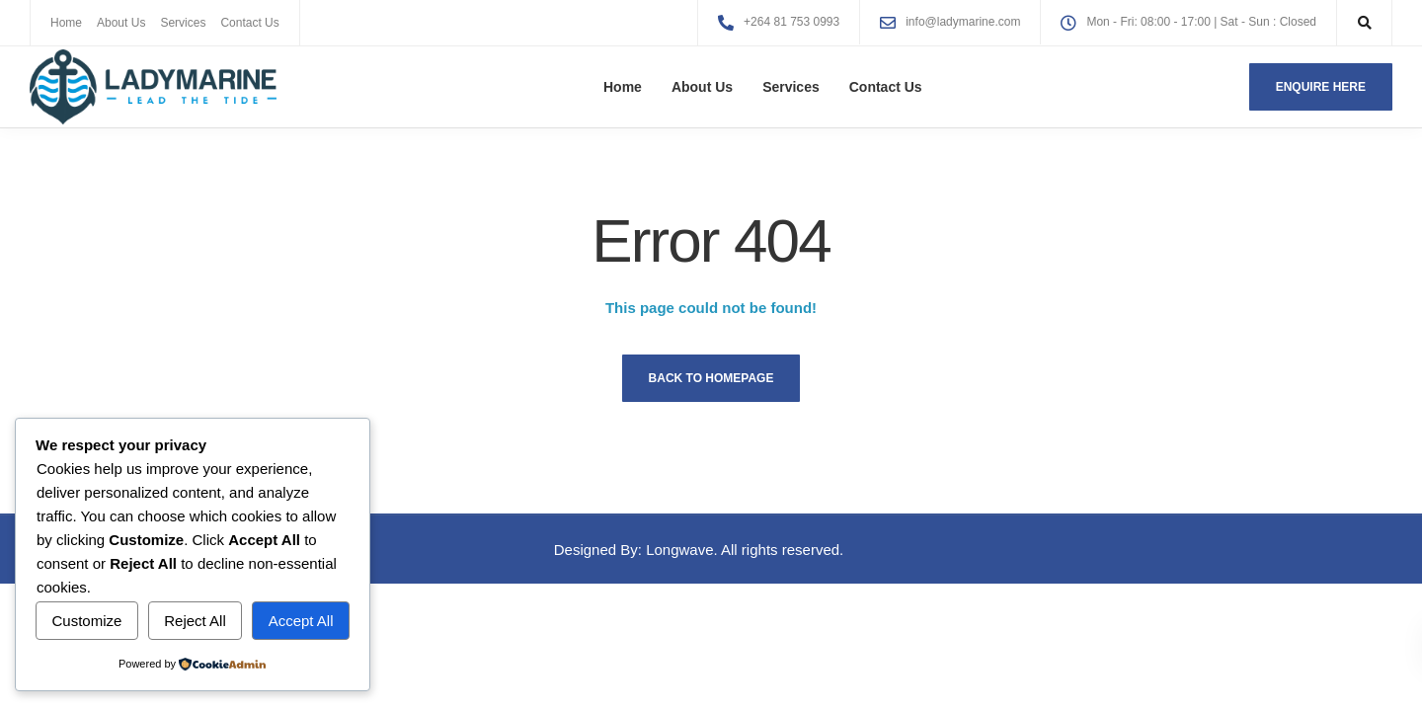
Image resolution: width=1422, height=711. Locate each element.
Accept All (301, 620)
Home (66, 23)
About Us (121, 23)
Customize (86, 620)
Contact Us (249, 23)
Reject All (195, 620)
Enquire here (1321, 87)
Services (182, 23)
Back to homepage (711, 378)
